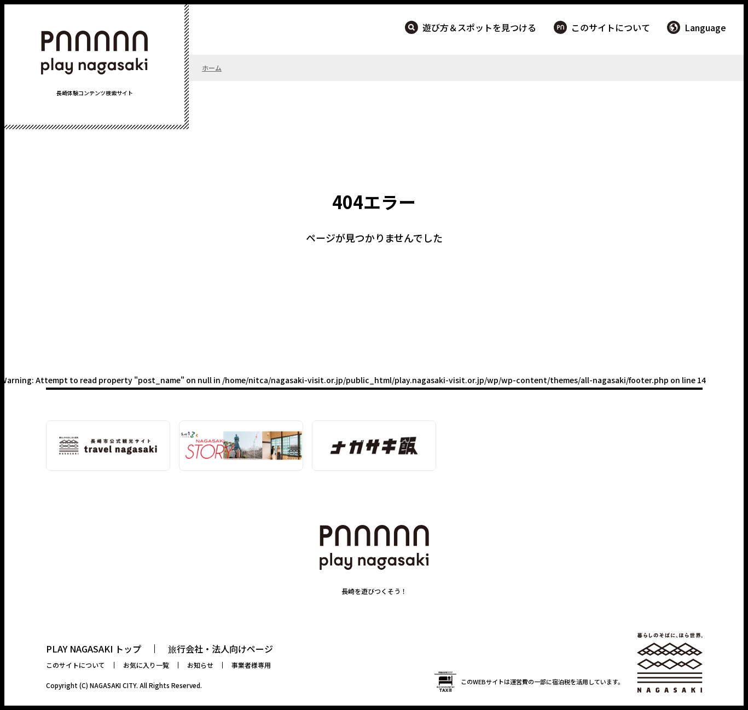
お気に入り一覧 (146, 664)
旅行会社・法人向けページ (220, 648)
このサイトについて (610, 27)
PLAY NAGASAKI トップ (93, 648)
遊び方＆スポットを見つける (479, 27)
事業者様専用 (251, 664)
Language (705, 27)
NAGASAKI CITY (113, 685)
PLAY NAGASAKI (94, 52)
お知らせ (200, 664)
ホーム (212, 67)
